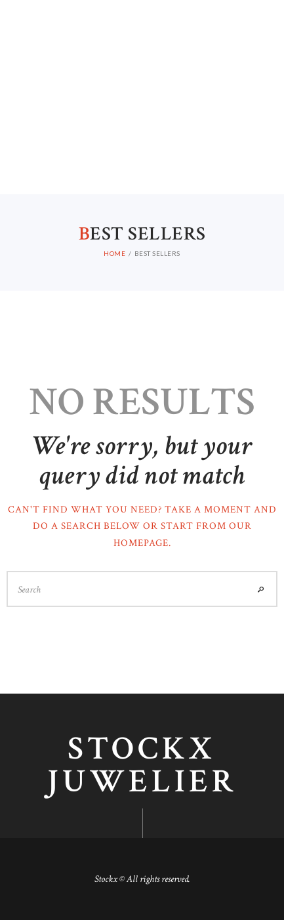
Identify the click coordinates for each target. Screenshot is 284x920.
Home (114, 253)
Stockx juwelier (142, 766)
